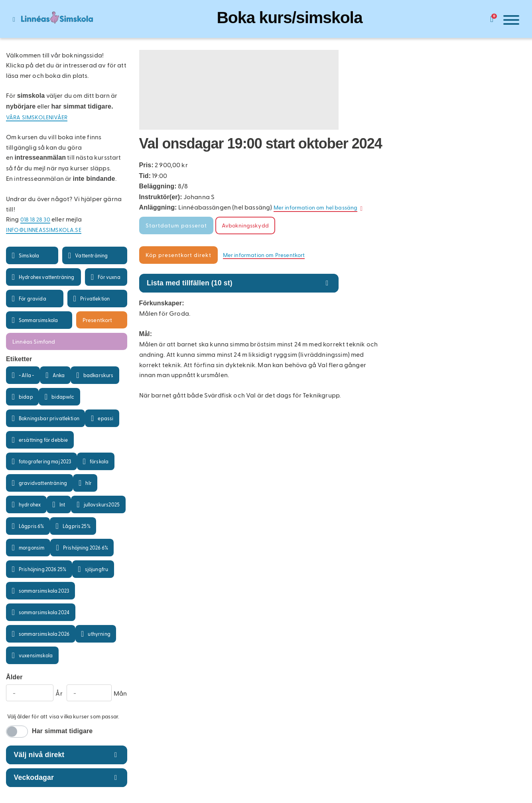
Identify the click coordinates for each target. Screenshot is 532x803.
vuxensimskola (36, 655)
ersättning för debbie (43, 440)
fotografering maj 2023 (45, 461)
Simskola (29, 255)
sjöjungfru (96, 569)
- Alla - (26, 375)
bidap (26, 397)
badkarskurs (98, 375)
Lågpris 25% (77, 526)
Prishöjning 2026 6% (85, 547)
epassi (105, 418)
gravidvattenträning (43, 483)
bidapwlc (62, 397)
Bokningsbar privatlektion (49, 418)
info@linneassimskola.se (43, 229)
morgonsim (31, 547)
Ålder (14, 677)
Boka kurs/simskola (289, 17)
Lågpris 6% (31, 526)
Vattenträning (91, 255)
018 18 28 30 (35, 219)
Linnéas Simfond (33, 341)
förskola (99, 461)
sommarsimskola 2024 (44, 612)
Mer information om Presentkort (264, 254)
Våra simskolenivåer (36, 117)
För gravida (32, 298)
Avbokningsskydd (245, 225)
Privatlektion (95, 298)
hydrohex (30, 504)
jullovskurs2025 (102, 504)
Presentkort (97, 319)
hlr (88, 483)
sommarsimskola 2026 (44, 634)
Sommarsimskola (38, 320)
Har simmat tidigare (62, 731)
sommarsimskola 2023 (44, 590)
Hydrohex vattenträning (47, 277)
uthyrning (99, 634)
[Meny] (509, 21)
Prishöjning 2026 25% (42, 569)
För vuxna (109, 277)
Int (62, 504)
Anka (59, 375)
